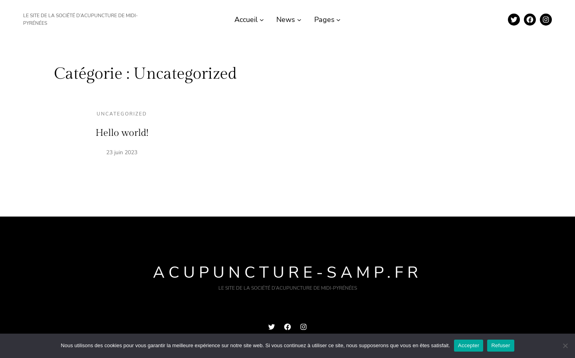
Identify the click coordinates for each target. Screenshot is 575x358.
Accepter (468, 345)
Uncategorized (122, 114)
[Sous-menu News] (299, 20)
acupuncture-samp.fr (287, 272)
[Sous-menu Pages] (338, 20)
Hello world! (122, 133)
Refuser (500, 345)
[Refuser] (565, 346)
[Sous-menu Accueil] (262, 20)
